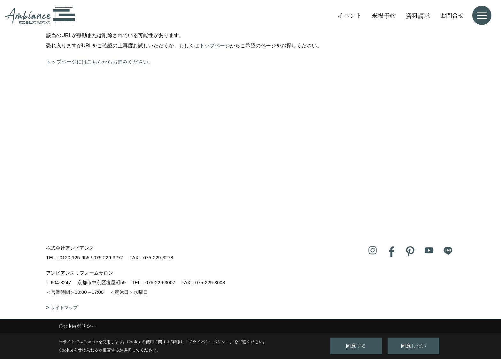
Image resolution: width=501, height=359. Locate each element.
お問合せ (452, 15)
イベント (349, 15)
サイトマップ (64, 307)
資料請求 (418, 15)
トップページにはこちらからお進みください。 (99, 62)
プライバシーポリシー (209, 342)
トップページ (214, 45)
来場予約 (384, 15)
